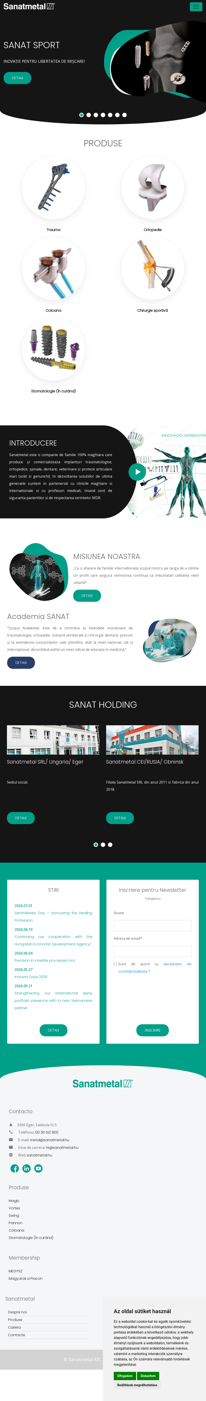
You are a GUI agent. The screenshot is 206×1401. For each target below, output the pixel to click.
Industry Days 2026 (31, 976)
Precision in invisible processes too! (45, 960)
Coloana (16, 1230)
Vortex (14, 1208)
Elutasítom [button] (148, 1376)
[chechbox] (115, 964)
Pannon (15, 1223)
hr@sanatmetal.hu (62, 1147)
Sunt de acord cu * (154, 967)
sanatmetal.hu (39, 1155)
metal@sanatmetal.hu (49, 1140)
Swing (14, 1215)
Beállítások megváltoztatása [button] (137, 1385)
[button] (95, 844)
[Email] (152, 951)
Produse (15, 1319)
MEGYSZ (15, 1271)
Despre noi (17, 1312)
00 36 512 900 (46, 1132)
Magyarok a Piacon (26, 1278)
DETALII (17, 77)
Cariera (14, 1327)
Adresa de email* (128, 938)
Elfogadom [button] (125, 1376)
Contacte (16, 1335)
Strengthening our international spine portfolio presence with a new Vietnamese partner (53, 1001)
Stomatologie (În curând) (31, 1237)
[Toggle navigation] (196, 6)
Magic (14, 1200)
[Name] (152, 925)
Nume (119, 912)
